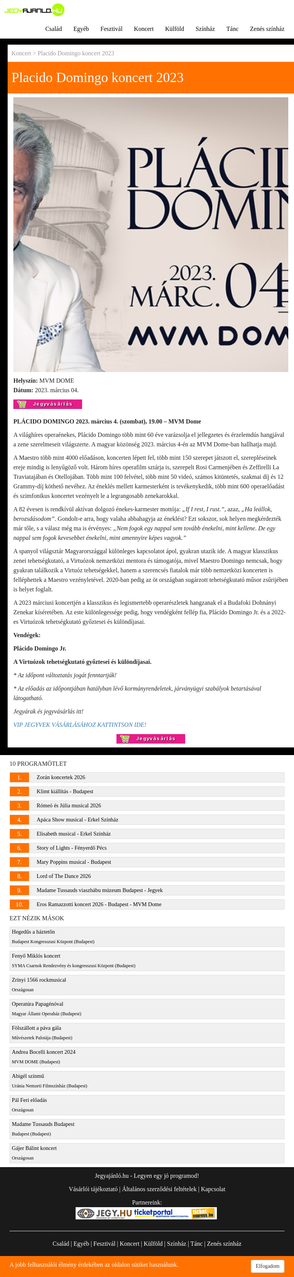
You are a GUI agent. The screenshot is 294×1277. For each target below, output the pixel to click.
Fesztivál (111, 29)
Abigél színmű (49, 1081)
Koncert (144, 29)
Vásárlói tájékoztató (93, 1189)
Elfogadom (267, 1266)
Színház (205, 29)
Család (53, 29)
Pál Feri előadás (29, 1105)
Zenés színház (267, 29)
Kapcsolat (213, 1189)
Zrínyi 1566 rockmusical (39, 984)
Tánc (232, 29)
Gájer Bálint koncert (34, 1153)
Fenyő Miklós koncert (73, 960)
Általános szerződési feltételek (159, 1189)
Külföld (174, 29)
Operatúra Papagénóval (46, 1008)
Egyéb (81, 29)
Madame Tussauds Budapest (43, 1129)
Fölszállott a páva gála (42, 1032)
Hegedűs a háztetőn (53, 936)
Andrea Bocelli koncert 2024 (44, 1056)
